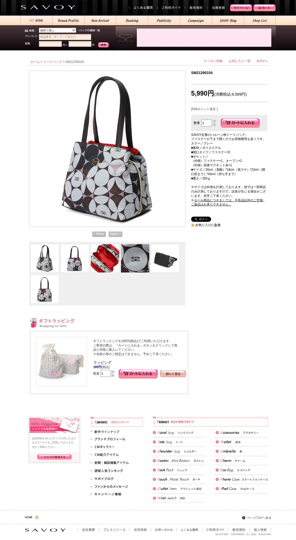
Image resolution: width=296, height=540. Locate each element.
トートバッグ (52, 62)
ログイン (262, 61)
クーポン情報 (213, 61)
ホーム (35, 62)
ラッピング (102, 363)
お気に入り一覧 (240, 61)
